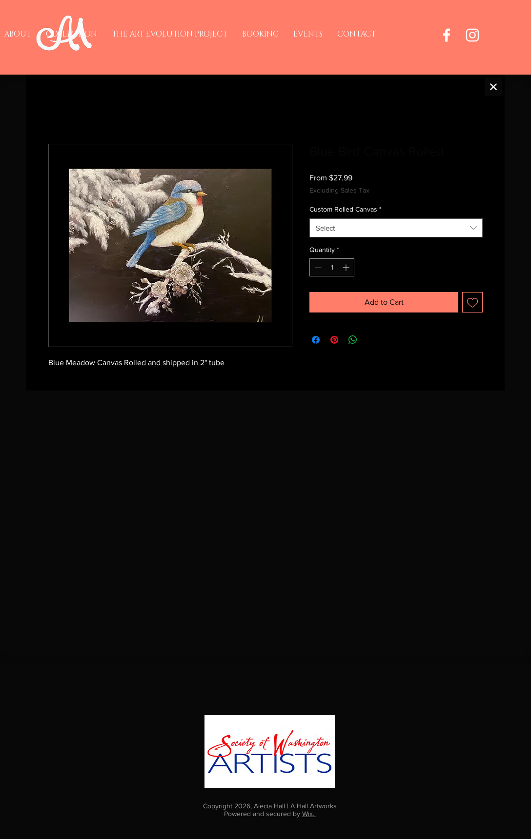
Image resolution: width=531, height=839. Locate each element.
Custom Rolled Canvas (345, 209)
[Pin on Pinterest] (334, 340)
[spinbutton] (332, 267)
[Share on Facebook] (316, 340)
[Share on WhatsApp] (353, 340)
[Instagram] (472, 35)
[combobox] (396, 227)
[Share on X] (371, 340)
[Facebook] (446, 35)
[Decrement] (317, 267)
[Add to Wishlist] (472, 302)
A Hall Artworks (313, 806)
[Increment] (347, 267)
